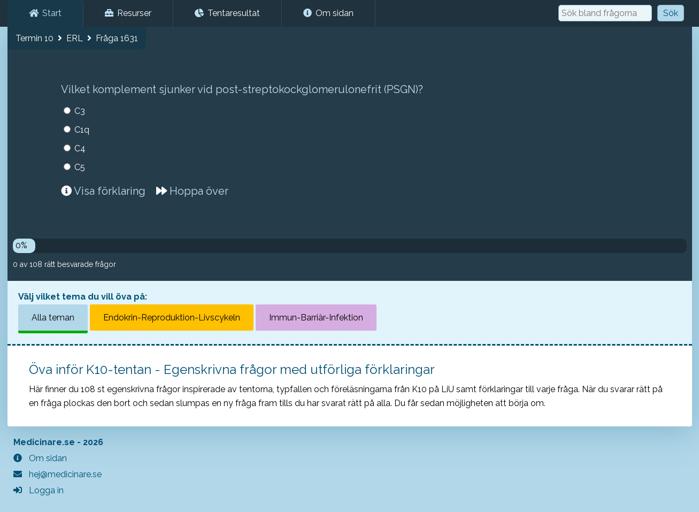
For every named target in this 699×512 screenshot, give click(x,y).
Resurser (128, 13)
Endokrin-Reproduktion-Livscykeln (171, 317)
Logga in (38, 490)
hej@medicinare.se (57, 474)
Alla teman (53, 317)
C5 (79, 167)
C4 (80, 148)
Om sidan (328, 13)
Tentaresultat (227, 13)
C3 (79, 111)
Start (45, 13)
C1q (81, 130)
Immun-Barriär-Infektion (316, 317)
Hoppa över (192, 191)
